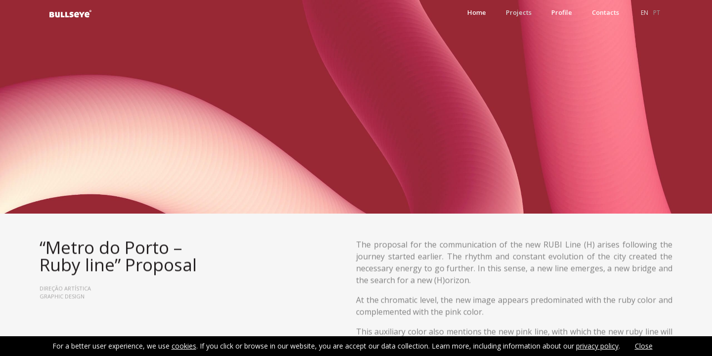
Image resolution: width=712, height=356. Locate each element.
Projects (519, 12)
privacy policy (597, 346)
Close (644, 346)
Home (476, 12)
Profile (561, 12)
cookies (184, 346)
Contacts (605, 12)
